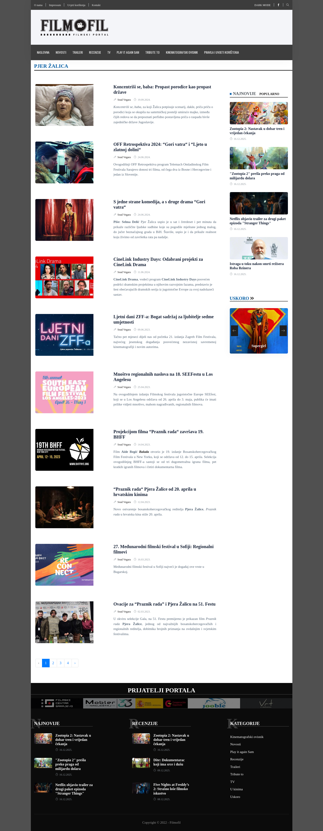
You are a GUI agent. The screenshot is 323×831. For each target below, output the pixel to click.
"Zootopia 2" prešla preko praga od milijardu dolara (70, 764)
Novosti (61, 52)
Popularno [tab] (269, 94)
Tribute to (152, 52)
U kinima (236, 789)
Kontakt (96, 5)
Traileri (77, 52)
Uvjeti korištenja (76, 5)
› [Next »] (75, 663)
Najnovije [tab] (244, 93)
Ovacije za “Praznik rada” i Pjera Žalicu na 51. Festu (165, 604)
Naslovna (43, 52)
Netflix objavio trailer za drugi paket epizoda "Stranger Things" (74, 789)
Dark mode (262, 5)
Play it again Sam (128, 52)
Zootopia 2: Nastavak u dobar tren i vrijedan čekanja (73, 739)
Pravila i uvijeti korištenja (221, 52)
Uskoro (239, 298)
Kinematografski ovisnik (182, 52)
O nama (38, 5)
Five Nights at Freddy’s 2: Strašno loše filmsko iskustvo (171, 789)
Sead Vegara (124, 99)
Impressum (55, 5)
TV (108, 52)
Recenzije (95, 52)
